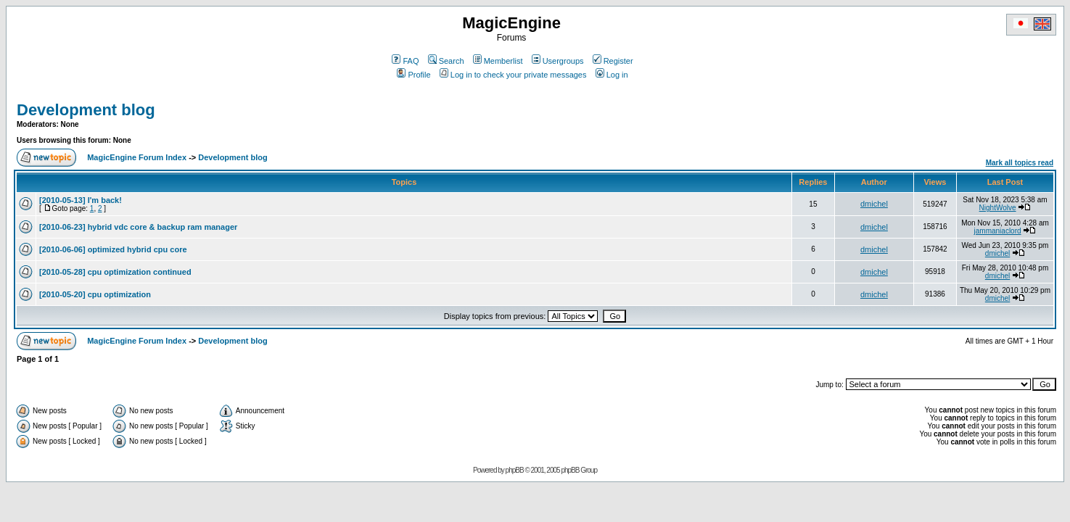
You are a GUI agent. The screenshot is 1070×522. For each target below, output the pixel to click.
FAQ (405, 61)
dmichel (874, 203)
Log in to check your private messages (513, 74)
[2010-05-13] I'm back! (80, 200)
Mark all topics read (1019, 163)
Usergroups (558, 61)
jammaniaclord (997, 231)
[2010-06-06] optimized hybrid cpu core (113, 249)
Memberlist (498, 61)
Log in (612, 74)
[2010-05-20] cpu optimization (95, 294)
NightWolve (997, 208)
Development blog (86, 110)
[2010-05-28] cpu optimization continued (115, 272)
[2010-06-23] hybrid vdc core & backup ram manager (138, 227)
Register (613, 61)
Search (446, 61)
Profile (413, 74)
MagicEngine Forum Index (136, 157)
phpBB (515, 470)
